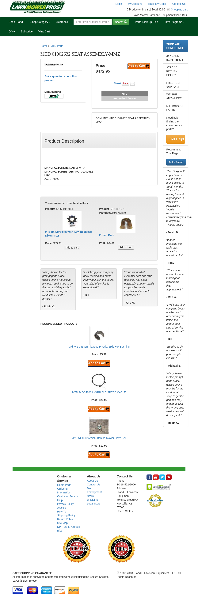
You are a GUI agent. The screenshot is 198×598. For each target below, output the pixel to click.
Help (60, 500)
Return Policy (65, 519)
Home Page (64, 484)
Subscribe (26, 31)
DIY (12, 31)
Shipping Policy (66, 515)
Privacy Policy (65, 503)
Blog (60, 530)
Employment (94, 492)
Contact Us (178, 3)
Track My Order (157, 3)
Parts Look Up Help (146, 21)
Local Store (94, 503)
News (90, 495)
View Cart (44, 31)
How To (61, 511)
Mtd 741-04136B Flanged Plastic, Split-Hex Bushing (99, 346)
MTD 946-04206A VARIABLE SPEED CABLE (99, 392)
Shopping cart (179, 9)
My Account (135, 3)
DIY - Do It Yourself (68, 526)
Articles (61, 507)
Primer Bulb (106, 235)
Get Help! (176, 139)
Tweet (117, 83)
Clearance (62, 21)
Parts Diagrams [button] (174, 21)
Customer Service (67, 496)
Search (121, 21)
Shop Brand (17, 21)
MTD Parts (57, 45)
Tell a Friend (176, 162)
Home (44, 45)
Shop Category (40, 21)
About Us (92, 480)
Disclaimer (93, 499)
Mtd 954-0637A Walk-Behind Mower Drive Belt (99, 438)
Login (118, 3)
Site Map (62, 522)
